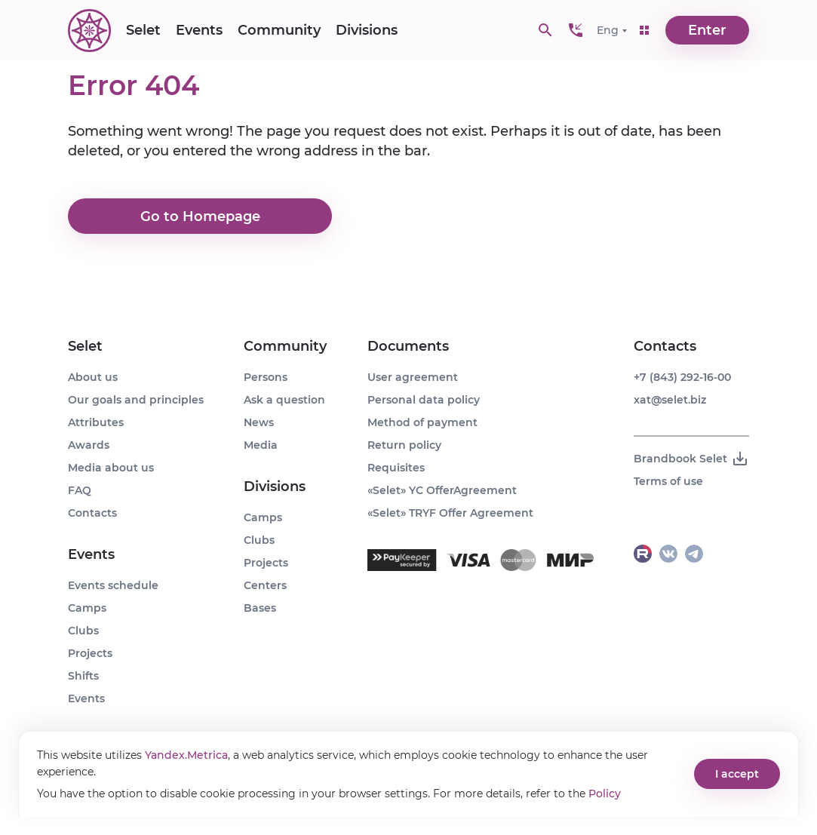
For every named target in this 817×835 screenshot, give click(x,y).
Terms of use (668, 481)
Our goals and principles (136, 400)
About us (93, 377)
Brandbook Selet (691, 459)
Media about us (111, 467)
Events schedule (113, 585)
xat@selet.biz (670, 400)
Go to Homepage (200, 216)
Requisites (396, 467)
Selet (143, 30)
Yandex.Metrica (186, 755)
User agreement (412, 377)
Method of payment (422, 422)
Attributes (96, 422)
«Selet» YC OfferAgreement (442, 490)
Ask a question (284, 400)
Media (261, 445)
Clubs (83, 630)
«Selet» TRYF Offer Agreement (450, 513)
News (259, 422)
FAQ (79, 490)
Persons (265, 377)
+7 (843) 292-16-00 (682, 377)
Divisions (367, 30)
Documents (408, 346)
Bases (260, 608)
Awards (88, 445)
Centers (265, 585)
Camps (87, 608)
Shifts (83, 676)
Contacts (92, 513)
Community (279, 30)
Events (199, 30)
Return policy (404, 445)
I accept (737, 774)
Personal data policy (423, 400)
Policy (604, 793)
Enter (707, 30)
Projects (90, 653)
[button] (576, 30)
